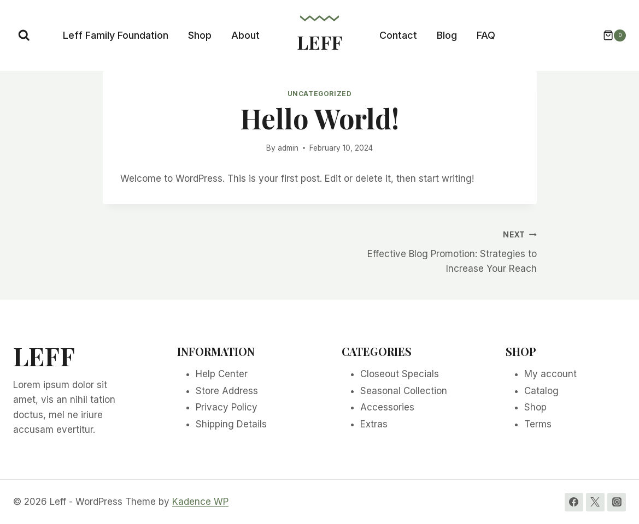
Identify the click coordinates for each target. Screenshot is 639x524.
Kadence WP (200, 501)
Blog (447, 35)
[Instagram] (616, 502)
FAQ (486, 35)
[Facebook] (574, 502)
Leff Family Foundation (115, 35)
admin (288, 148)
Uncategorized (320, 94)
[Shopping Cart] (609, 35)
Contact (398, 35)
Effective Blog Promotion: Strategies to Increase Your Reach (433, 250)
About (245, 35)
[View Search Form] (24, 35)
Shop (200, 35)
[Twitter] (595, 502)
